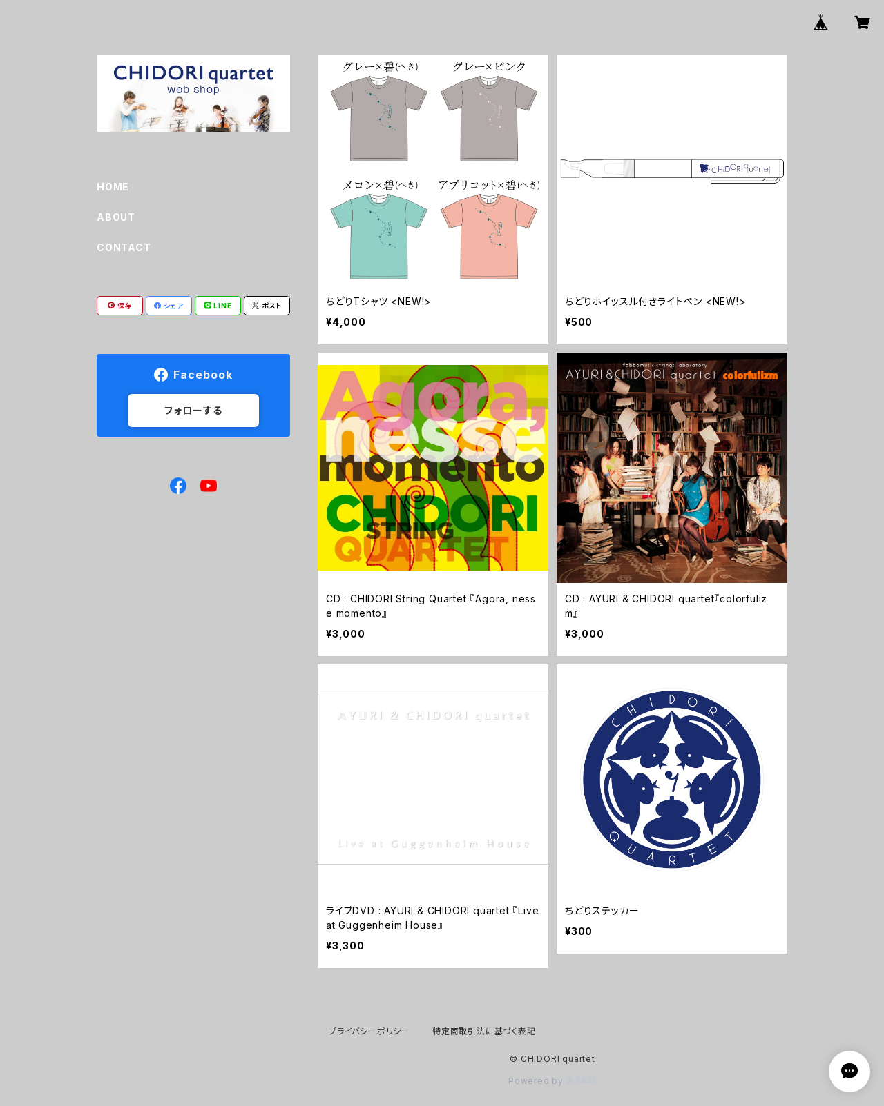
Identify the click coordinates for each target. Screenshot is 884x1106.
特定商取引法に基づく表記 (484, 1031)
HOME (113, 186)
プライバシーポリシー (369, 1031)
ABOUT (116, 217)
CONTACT (124, 247)
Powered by (552, 1081)
